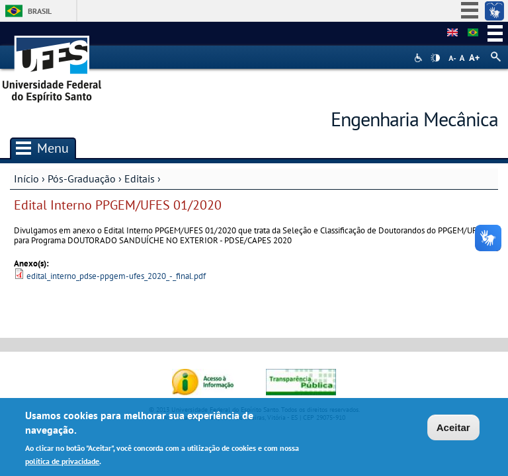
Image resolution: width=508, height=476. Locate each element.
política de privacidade (62, 463)
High (435, 58)
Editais (139, 178)
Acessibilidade (420, 58)
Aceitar (453, 430)
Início (26, 178)
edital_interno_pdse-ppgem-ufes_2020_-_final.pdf (116, 276)
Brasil (40, 11)
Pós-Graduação (82, 178)
